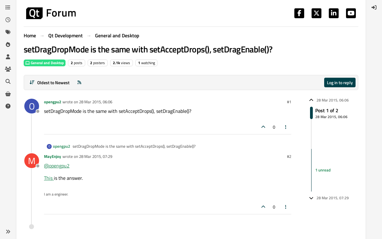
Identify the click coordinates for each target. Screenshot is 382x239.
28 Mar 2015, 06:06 (95, 102)
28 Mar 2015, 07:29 (95, 156)
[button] (8, 232)
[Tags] (8, 32)
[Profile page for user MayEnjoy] (31, 160)
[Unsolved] (8, 106)
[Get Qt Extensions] (8, 94)
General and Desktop (44, 63)
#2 (289, 156)
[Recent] (8, 20)
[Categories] (8, 7)
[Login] (374, 7)
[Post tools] (286, 127)
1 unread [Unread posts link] (323, 170)
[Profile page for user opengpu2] (31, 106)
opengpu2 (52, 102)
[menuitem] (374, 7)
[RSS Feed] (79, 82)
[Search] (8, 81)
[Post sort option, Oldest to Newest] (49, 82)
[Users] (8, 57)
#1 (289, 102)
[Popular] (8, 44)
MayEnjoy (52, 156)
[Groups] (8, 69)
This (49, 178)
